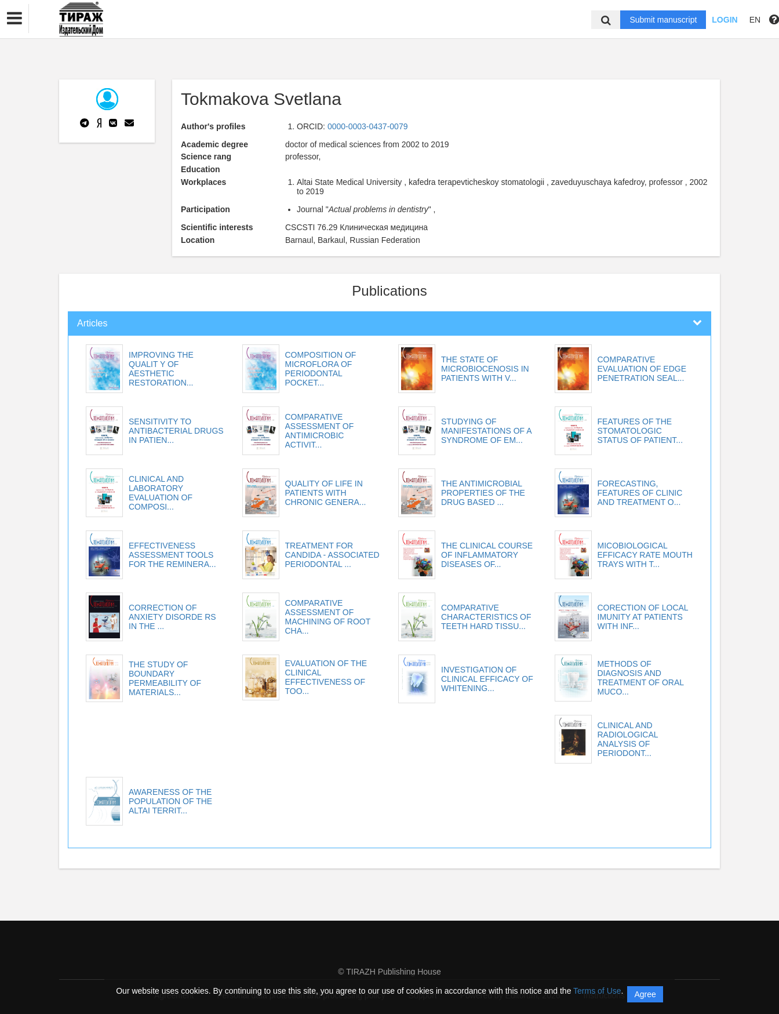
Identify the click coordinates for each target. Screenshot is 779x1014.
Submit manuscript (663, 19)
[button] (14, 18)
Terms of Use (597, 990)
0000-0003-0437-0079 (367, 126)
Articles (92, 323)
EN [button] (754, 19)
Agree (645, 994)
